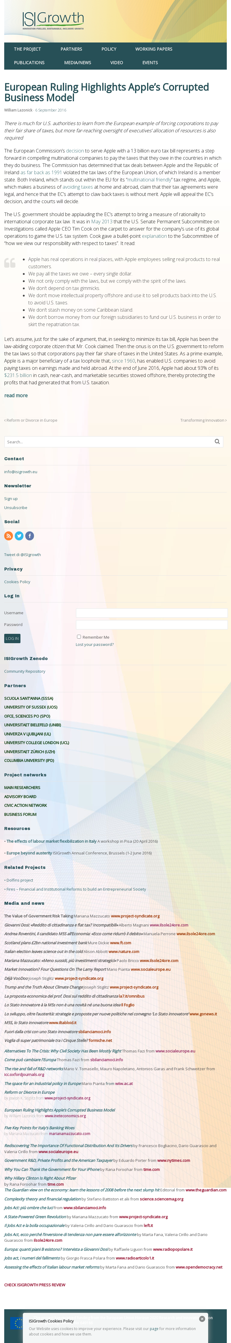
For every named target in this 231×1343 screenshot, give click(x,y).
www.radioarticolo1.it (135, 1258)
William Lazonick (18, 110)
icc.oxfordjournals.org (24, 1074)
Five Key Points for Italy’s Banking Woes (39, 1128)
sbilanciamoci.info (94, 1031)
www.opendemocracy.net (199, 1267)
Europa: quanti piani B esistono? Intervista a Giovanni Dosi (56, 1249)
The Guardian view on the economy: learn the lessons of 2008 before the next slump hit (82, 1190)
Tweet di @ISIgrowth (22, 554)
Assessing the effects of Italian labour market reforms (52, 1267)
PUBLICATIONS (29, 62)
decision (75, 150)
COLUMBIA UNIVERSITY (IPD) (29, 760)
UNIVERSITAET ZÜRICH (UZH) (29, 751)
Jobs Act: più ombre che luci (28, 1207)
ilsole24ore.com (48, 1240)
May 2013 (101, 221)
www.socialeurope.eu (151, 969)
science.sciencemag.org (161, 1199)
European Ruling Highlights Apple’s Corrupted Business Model (59, 1110)
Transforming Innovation (203, 420)
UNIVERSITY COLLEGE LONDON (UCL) (36, 742)
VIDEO (116, 62)
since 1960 (123, 360)
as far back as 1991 (41, 172)
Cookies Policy (17, 581)
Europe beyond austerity (29, 853)
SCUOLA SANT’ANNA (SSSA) (28, 698)
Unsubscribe (15, 507)
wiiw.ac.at (124, 1083)
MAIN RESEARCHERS (22, 787)
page (154, 1328)
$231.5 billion (18, 375)
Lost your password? (95, 644)
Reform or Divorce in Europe (30, 420)
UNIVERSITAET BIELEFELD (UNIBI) (32, 725)
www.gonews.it (203, 1014)
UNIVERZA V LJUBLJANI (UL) (27, 734)
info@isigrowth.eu (20, 471)
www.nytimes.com (173, 1160)
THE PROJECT (27, 49)
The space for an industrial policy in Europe (42, 1083)
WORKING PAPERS (153, 49)
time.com (151, 1169)
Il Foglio (127, 1005)
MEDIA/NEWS (77, 62)
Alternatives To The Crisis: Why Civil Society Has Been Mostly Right (62, 1051)
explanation (154, 236)
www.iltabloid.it (62, 1022)
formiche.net (100, 1040)
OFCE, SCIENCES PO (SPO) (27, 716)
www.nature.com (124, 951)
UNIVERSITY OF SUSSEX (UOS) (30, 707)
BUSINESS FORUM (20, 814)
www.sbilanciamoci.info (84, 1207)
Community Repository (24, 671)
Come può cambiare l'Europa (30, 1059)
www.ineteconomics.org (65, 1115)
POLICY (108, 49)
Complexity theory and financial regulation (42, 1199)
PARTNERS (71, 49)
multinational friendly (149, 179)
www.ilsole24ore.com (169, 925)
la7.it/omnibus (132, 996)
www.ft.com (120, 942)
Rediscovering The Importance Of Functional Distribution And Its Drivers (68, 1145)
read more (16, 395)
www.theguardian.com (206, 1190)
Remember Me (96, 637)
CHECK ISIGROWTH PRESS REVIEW (34, 1285)
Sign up (11, 498)
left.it (148, 1225)
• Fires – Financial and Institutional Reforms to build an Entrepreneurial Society (75, 889)
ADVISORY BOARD (20, 796)
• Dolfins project (18, 880)
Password (13, 624)
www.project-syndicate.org (135, 916)
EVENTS (150, 62)
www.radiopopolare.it (172, 1249)
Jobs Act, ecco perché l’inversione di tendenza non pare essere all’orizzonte (70, 1234)
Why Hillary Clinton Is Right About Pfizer (40, 1178)
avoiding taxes (78, 187)
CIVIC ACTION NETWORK (25, 805)
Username (13, 612)
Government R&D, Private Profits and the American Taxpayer (58, 1160)
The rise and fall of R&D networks (34, 1068)
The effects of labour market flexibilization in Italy (52, 841)
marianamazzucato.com (69, 1133)
